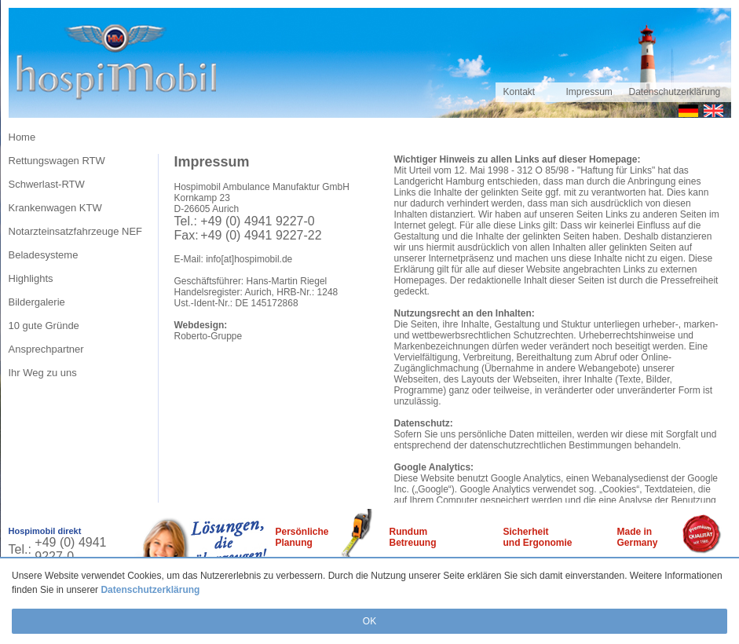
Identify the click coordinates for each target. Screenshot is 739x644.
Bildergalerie (37, 302)
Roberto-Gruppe (208, 336)
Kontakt (519, 91)
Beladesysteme (44, 255)
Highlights (31, 278)
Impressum (589, 91)
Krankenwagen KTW (55, 208)
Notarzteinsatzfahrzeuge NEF (76, 231)
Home (22, 137)
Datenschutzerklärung (150, 589)
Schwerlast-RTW (47, 184)
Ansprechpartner (46, 349)
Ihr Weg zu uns (43, 373)
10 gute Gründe (44, 325)
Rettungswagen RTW (57, 160)
